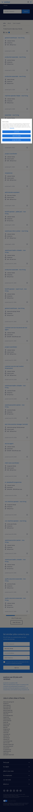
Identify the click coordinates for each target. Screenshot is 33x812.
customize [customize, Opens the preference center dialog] (16, 131)
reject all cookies (16, 135)
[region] (16, 131)
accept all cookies (16, 140)
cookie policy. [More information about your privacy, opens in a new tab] (12, 128)
